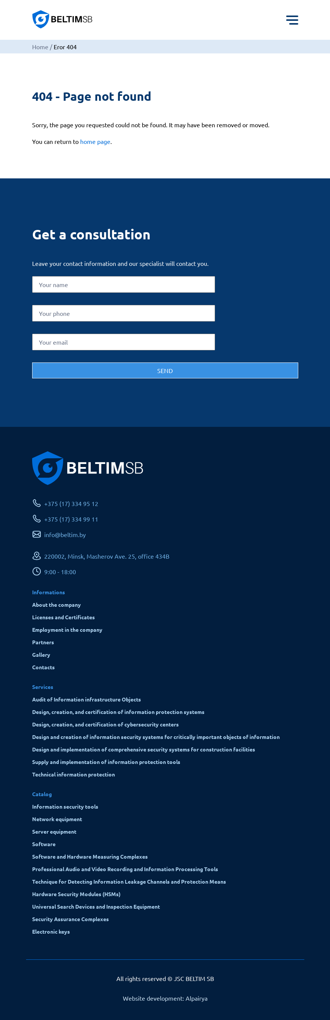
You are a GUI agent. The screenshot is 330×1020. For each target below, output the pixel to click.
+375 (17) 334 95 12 (71, 503)
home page (95, 141)
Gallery (41, 654)
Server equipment (54, 831)
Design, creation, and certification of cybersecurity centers (105, 724)
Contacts (43, 667)
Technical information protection (73, 774)
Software (44, 843)
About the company (56, 604)
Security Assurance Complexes (70, 918)
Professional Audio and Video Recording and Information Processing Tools (125, 868)
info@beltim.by (65, 534)
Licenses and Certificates (63, 617)
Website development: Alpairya (165, 998)
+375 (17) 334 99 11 (71, 519)
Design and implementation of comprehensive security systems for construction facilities (143, 749)
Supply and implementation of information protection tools (106, 761)
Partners (43, 642)
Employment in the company (67, 629)
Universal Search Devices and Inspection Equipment (96, 906)
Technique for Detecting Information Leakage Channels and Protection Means (129, 881)
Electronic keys (51, 931)
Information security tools (65, 806)
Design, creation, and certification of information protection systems (118, 711)
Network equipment (57, 818)
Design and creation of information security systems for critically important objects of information (156, 736)
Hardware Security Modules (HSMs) (76, 893)
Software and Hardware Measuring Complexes (90, 856)
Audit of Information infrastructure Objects (86, 699)
